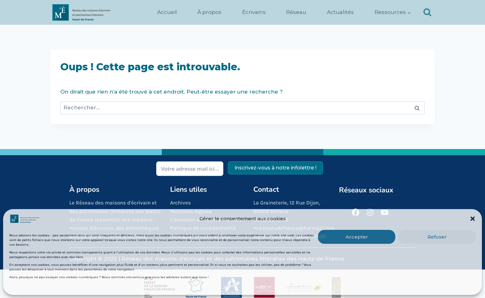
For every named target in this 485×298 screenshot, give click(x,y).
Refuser (437, 237)
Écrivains (254, 12)
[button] (473, 219)
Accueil (167, 12)
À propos (209, 12)
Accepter (357, 237)
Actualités (340, 12)
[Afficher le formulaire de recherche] (427, 12)
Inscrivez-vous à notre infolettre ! (275, 168)
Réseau (296, 12)
